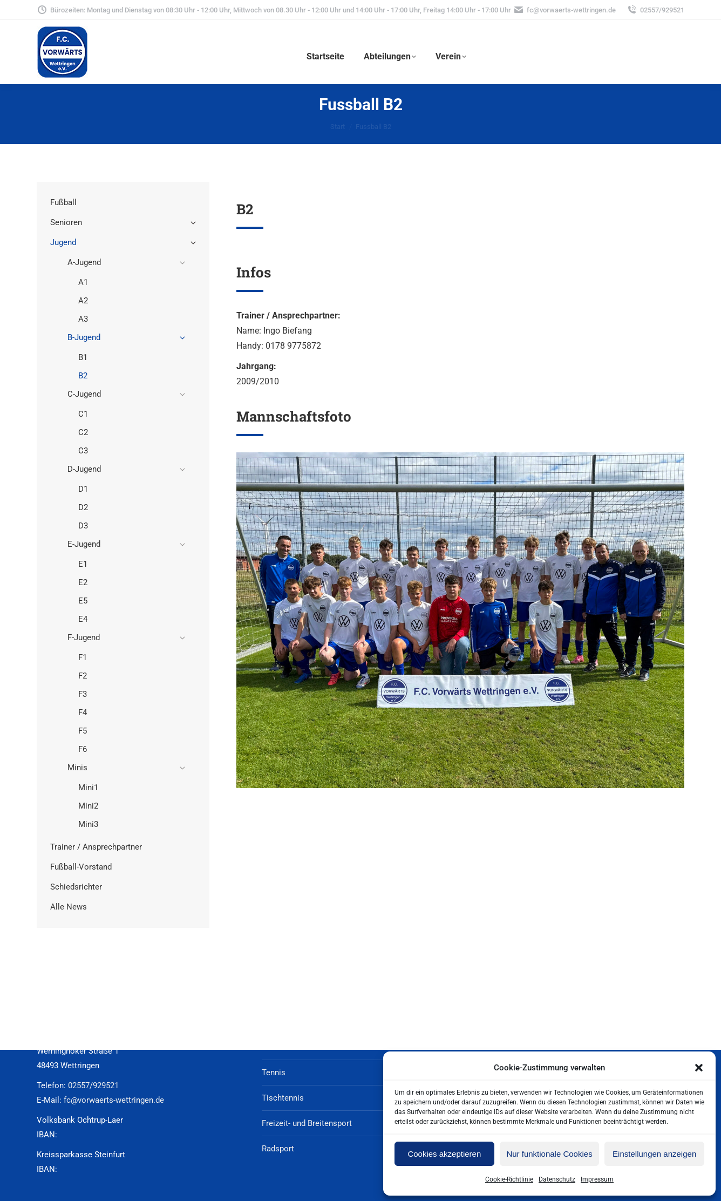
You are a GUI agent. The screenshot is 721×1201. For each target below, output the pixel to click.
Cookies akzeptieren (444, 1153)
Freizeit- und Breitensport (307, 1123)
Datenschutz (557, 1179)
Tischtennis (283, 1098)
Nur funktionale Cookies (549, 1153)
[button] (698, 1067)
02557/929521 (655, 10)
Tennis (273, 1072)
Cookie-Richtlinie (509, 1179)
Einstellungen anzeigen (654, 1153)
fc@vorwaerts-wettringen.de (564, 10)
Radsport (278, 1148)
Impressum (597, 1179)
